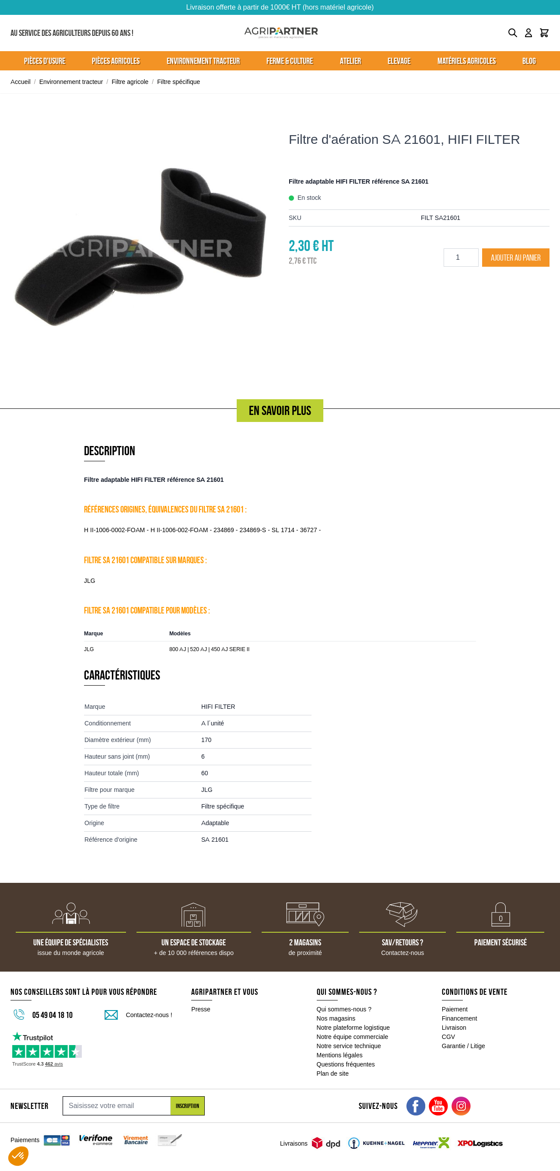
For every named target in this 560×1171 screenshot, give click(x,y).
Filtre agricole (130, 82)
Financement (459, 1018)
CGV (448, 1037)
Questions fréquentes (346, 1064)
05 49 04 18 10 (52, 1015)
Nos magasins (336, 1018)
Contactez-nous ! (149, 1015)
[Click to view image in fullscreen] (140, 248)
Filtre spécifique (178, 82)
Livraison (454, 1028)
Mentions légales (340, 1055)
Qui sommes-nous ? (344, 1009)
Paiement (455, 1009)
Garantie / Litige (463, 1046)
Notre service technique (349, 1046)
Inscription (187, 1105)
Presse (200, 1009)
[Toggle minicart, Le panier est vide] (544, 33)
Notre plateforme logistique (353, 1028)
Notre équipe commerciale (352, 1037)
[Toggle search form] (513, 33)
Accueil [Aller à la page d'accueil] (20, 82)
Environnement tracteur (71, 82)
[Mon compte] (529, 33)
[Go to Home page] (281, 33)
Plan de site (333, 1073)
